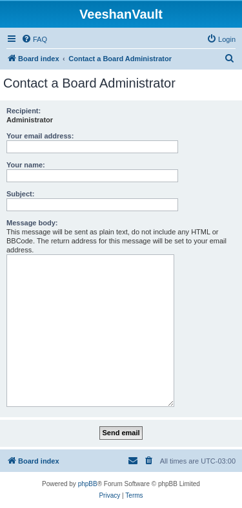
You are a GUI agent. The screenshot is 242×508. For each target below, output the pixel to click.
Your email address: (40, 136)
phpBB (87, 483)
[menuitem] (34, 39)
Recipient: (23, 111)
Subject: (20, 194)
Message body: (31, 223)
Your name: (25, 165)
